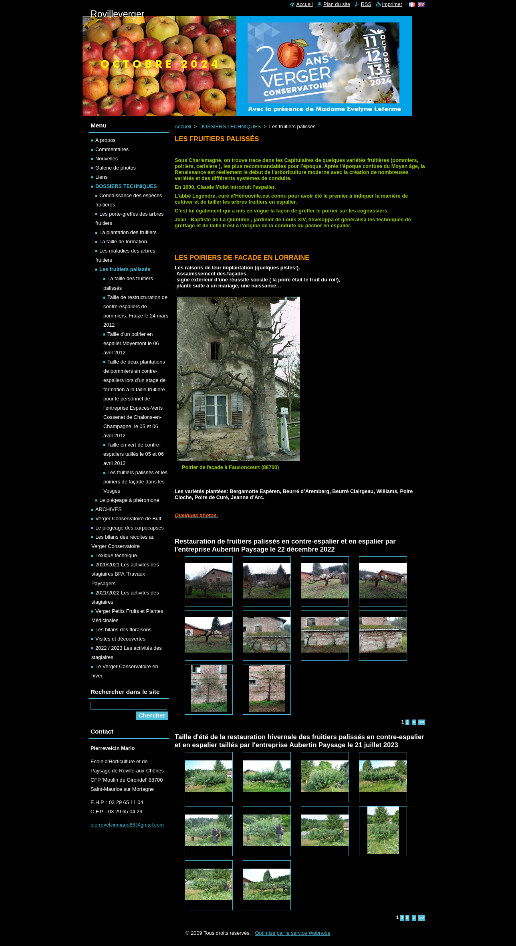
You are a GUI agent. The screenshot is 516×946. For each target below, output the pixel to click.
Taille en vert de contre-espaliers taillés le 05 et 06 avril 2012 (133, 454)
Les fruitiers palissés (124, 269)
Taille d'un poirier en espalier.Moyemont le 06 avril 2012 (131, 343)
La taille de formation (123, 242)
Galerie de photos (115, 168)
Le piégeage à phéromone (129, 500)
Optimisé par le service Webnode (293, 933)
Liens (101, 177)
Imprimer (392, 4)
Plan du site (336, 4)
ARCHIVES (108, 509)
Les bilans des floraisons (123, 630)
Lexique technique (116, 555)
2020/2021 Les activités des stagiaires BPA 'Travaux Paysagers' (125, 574)
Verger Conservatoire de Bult (128, 518)
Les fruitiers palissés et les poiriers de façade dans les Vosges (135, 481)
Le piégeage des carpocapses (129, 528)
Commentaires (112, 149)
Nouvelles (106, 159)
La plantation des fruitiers (128, 232)
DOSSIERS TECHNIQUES (230, 126)
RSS (366, 4)
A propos (105, 140)
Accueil (183, 126)
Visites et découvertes (120, 639)
